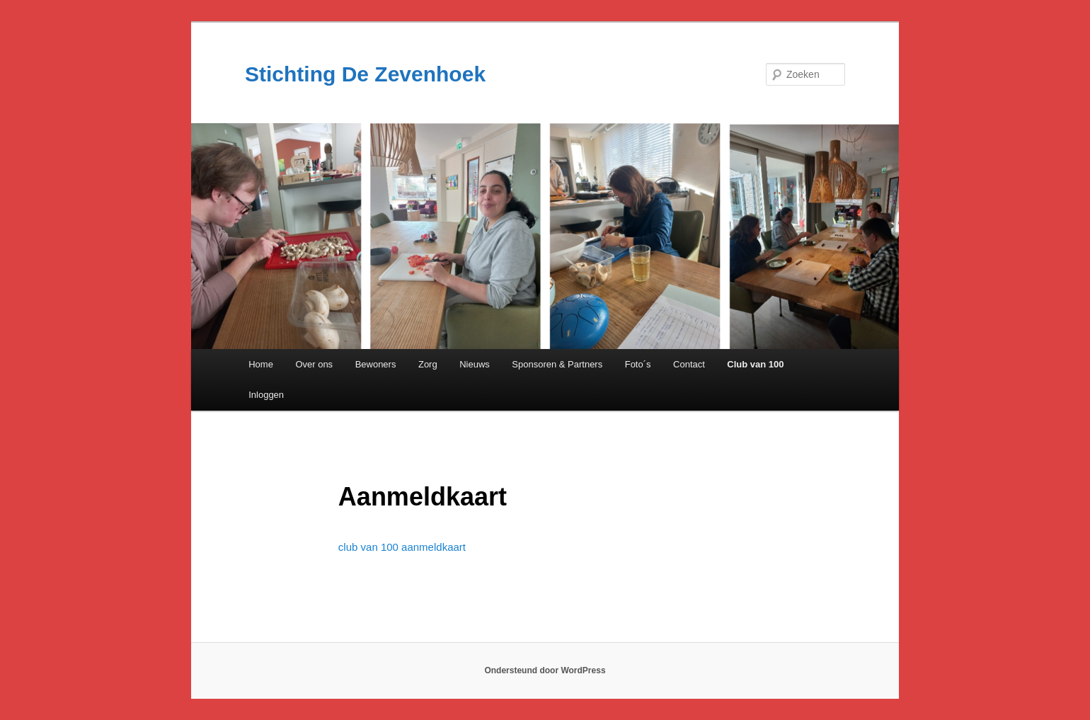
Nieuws (474, 364)
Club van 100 (755, 364)
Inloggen (266, 394)
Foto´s (638, 364)
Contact (689, 364)
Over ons (314, 364)
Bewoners (375, 364)
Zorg (427, 364)
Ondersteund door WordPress (544, 670)
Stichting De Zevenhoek (365, 74)
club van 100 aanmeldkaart (402, 547)
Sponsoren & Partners (557, 364)
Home (260, 364)
